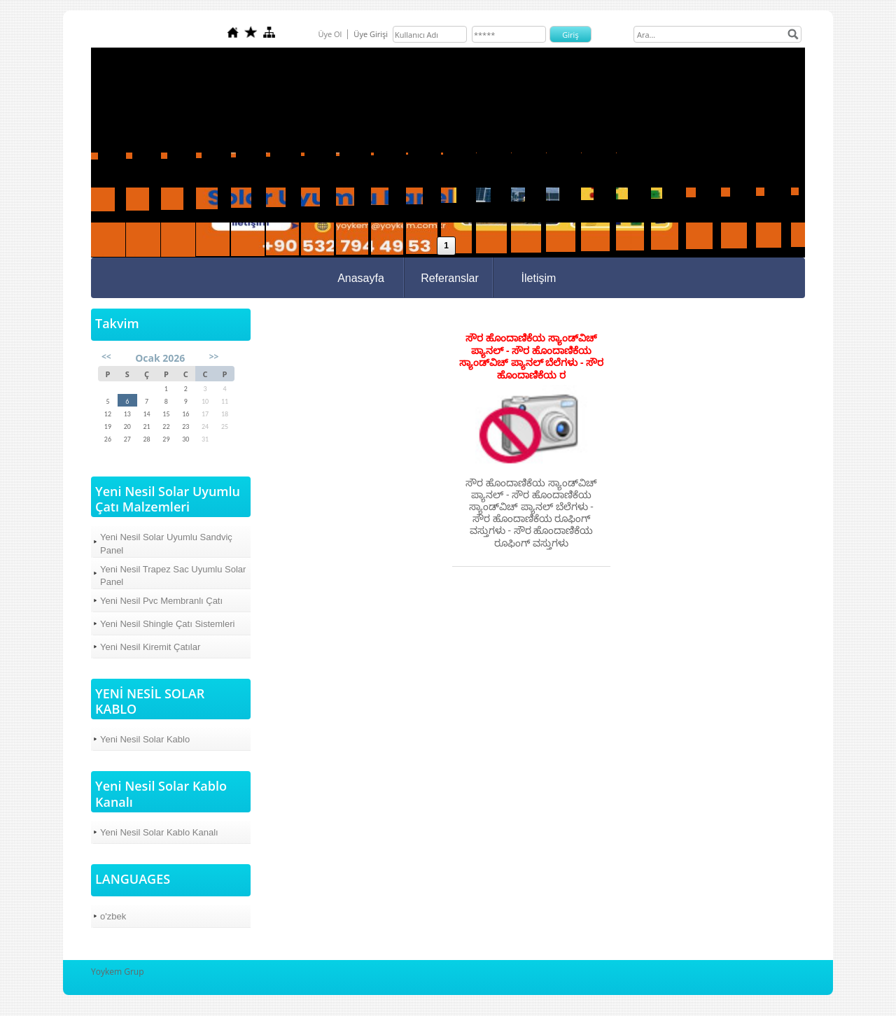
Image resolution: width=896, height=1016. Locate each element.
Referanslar (450, 278)
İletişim (539, 278)
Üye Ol (330, 34)
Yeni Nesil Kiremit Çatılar (150, 647)
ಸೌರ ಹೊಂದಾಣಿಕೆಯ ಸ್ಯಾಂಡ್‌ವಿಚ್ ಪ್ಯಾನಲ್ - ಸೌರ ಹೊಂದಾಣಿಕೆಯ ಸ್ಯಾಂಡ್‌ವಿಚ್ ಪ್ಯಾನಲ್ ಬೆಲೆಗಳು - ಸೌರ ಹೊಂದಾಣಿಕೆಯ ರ (531, 356)
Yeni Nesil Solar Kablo (145, 739)
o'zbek (113, 916)
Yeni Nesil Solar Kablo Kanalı (159, 832)
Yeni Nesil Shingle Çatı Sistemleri (167, 624)
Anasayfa (360, 278)
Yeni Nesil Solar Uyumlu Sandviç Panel (166, 543)
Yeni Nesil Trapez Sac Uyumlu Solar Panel (173, 575)
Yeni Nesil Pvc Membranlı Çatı (161, 600)
